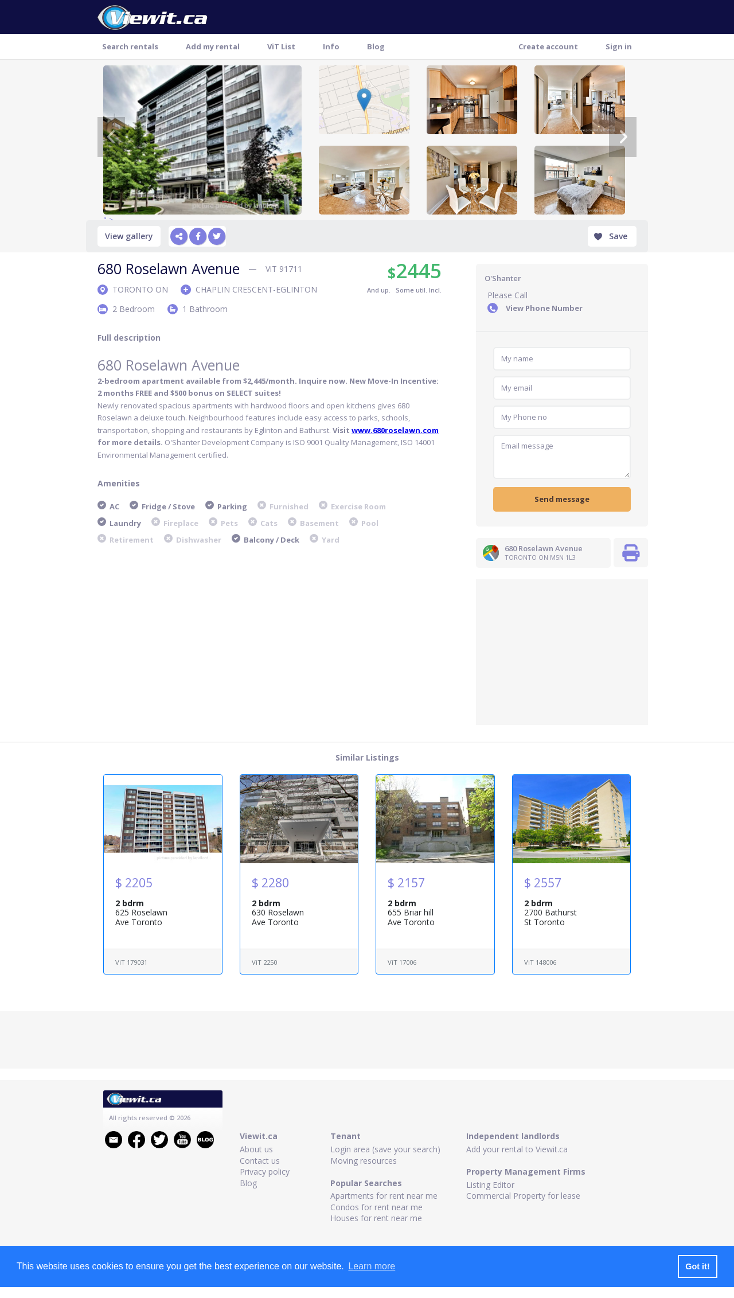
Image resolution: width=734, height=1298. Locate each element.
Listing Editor (490, 1184)
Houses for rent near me (376, 1218)
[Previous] (111, 137)
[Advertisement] (562, 651)
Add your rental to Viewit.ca (517, 1149)
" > (202, 140)
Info (331, 46)
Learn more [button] (371, 1266)
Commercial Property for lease (523, 1195)
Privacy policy (265, 1171)
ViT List (281, 46)
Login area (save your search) (385, 1149)
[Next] (623, 137)
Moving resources (363, 1160)
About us (256, 1149)
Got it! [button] (697, 1266)
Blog (376, 46)
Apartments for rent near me (384, 1195)
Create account (548, 46)
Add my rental (213, 46)
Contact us (260, 1160)
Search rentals (130, 46)
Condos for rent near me (376, 1207)
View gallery (129, 236)
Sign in (619, 46)
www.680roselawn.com (395, 430)
